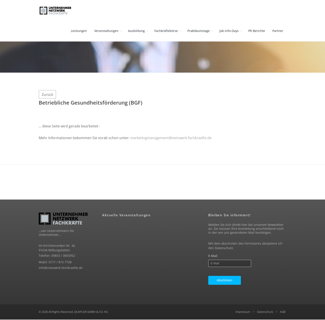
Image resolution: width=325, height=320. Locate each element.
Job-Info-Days (229, 31)
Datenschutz (224, 249)
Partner (277, 31)
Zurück (47, 95)
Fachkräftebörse (166, 31)
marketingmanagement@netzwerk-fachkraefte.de (171, 138)
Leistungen (79, 31)
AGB (282, 312)
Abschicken (224, 281)
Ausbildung (136, 31)
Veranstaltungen (106, 31)
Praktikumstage (198, 31)
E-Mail (212, 256)
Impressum (242, 312)
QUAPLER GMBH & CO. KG (91, 312)
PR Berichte (256, 31)
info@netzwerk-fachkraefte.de (61, 268)
